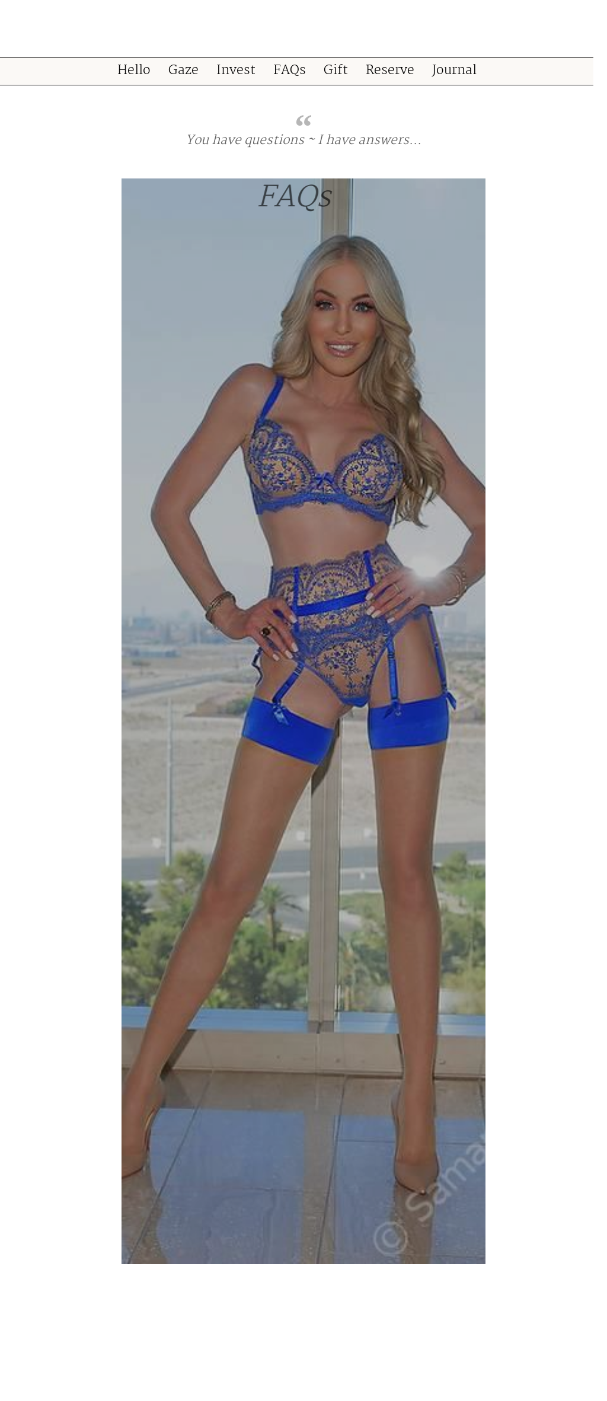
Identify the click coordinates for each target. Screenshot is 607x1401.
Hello (134, 70)
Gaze (183, 70)
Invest (235, 70)
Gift (336, 70)
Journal (454, 70)
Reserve (390, 70)
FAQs (289, 70)
